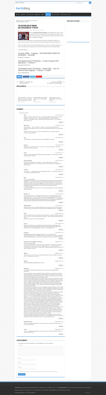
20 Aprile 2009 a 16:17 (59, 137)
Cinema (37, 14)
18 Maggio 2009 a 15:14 (59, 268)
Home (18, 14)
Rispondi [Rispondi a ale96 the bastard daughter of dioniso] (61, 250)
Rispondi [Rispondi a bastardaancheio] (61, 166)
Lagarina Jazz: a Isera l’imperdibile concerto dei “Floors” (55, 99)
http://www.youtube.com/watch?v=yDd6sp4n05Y (34, 218)
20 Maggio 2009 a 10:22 (59, 321)
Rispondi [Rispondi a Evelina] (61, 265)
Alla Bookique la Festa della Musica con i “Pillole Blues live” (40, 99)
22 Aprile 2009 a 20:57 (59, 193)
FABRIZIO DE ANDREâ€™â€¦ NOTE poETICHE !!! (26, 82)
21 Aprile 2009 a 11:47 (59, 152)
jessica (25, 223)
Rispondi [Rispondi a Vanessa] (61, 149)
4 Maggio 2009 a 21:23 (59, 241)
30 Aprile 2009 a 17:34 (59, 232)
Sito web (20, 367)
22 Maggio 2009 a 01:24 (59, 329)
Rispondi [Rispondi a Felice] (61, 220)
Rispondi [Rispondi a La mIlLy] (61, 174)
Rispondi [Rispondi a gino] (61, 190)
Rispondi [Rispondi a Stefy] (61, 157)
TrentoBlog (21, 30)
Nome (19, 358)
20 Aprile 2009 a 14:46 (59, 125)
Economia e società (66, 14)
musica (39, 30)
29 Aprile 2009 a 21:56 (59, 223)
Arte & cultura (30, 14)
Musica (48, 14)
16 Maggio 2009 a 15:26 (59, 261)
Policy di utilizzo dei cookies (64, 390)
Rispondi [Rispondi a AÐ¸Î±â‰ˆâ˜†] (61, 202)
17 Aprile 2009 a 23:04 (59, 115)
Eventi (23, 14)
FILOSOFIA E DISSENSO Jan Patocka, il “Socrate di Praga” (54, 82)
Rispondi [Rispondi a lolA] (61, 141)
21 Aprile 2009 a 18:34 (59, 169)
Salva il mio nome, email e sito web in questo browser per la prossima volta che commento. (38, 371)
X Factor (40, 37)
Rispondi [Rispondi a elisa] (61, 122)
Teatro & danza (56, 14)
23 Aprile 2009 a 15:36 (59, 213)
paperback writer (28, 321)
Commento (20, 345)
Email (19, 362)
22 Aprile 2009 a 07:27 (59, 177)
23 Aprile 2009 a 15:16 (59, 205)
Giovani (22, 20)
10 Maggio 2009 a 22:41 (59, 253)
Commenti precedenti (23, 112)
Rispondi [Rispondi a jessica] (61, 229)
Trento (42, 30)
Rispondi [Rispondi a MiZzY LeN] (61, 134)
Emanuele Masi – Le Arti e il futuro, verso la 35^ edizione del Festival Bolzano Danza (25, 99)
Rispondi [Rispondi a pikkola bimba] (61, 210)
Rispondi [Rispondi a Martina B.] (61, 318)
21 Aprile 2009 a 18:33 (59, 160)
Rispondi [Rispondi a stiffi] (61, 334)
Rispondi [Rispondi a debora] (61, 257)
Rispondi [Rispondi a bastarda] (61, 238)
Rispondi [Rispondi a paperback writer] (61, 326)
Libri (43, 14)
